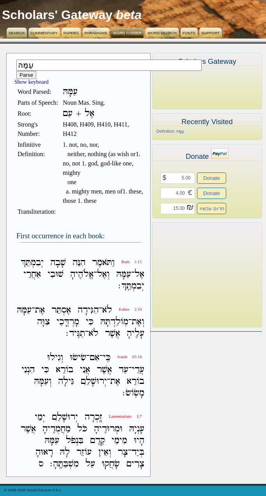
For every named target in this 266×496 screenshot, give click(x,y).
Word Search (162, 33)
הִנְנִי (28, 370)
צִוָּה (43, 322)
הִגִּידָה (88, 310)
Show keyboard (31, 82)
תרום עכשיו (212, 208)
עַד (123, 370)
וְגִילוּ (55, 358)
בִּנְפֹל (74, 440)
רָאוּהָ (44, 452)
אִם (94, 358)
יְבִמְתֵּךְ (32, 263)
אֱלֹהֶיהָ (82, 274)
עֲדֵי (138, 370)
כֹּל (82, 429)
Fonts (189, 33)
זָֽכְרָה (93, 417)
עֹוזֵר (84, 452)
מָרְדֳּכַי (68, 322)
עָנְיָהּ (136, 429)
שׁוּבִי (56, 274)
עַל (90, 464)
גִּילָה (66, 381)
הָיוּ (139, 440)
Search (17, 33)
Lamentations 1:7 (125, 416)
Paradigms (96, 33)
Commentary (44, 33)
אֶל (139, 274)
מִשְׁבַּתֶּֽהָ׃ (64, 464)
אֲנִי (85, 370)
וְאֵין (104, 452)
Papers (71, 33)
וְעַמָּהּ (42, 381)
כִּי (90, 322)
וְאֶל (103, 274)
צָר (123, 452)
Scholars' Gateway (57, 15)
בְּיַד (137, 452)
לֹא (107, 310)
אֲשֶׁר (112, 333)
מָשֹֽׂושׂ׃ (133, 393)
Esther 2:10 (130, 309)
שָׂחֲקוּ (111, 464)
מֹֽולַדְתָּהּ (114, 322)
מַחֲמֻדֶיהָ (57, 429)
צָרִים (135, 464)
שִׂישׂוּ (78, 358)
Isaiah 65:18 (129, 357)
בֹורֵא (64, 370)
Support (210, 33)
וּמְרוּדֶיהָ (108, 429)
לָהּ (65, 452)
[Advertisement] (195, 275)
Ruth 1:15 (131, 262)
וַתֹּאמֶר (103, 263)
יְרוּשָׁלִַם (94, 381)
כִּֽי (107, 358)
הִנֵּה (79, 263)
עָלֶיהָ (135, 333)
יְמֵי (40, 417)
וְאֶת (138, 322)
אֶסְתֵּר (61, 310)
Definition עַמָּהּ (170, 131)
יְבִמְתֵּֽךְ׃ (131, 286)
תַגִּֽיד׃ (75, 333)
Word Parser (127, 33)
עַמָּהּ (123, 274)
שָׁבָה (58, 263)
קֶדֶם (97, 440)
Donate (211, 178)
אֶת (40, 310)
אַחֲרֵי (32, 274)
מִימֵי (119, 440)
